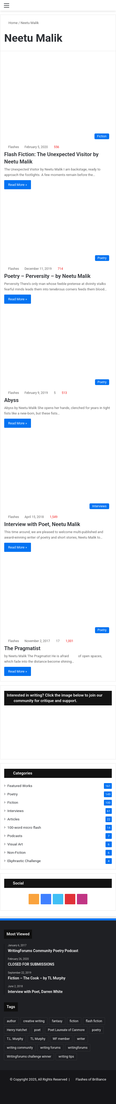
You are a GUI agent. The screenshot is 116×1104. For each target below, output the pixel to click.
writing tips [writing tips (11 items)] (66, 1056)
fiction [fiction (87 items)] (74, 1021)
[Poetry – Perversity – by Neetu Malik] (58, 228)
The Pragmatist (22, 648)
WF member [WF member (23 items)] (61, 1039)
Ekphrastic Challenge (24, 861)
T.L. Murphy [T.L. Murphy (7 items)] (15, 1039)
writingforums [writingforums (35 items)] (78, 1048)
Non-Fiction (16, 852)
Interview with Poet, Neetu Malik (42, 524)
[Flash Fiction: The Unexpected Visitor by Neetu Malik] (58, 102)
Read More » (17, 185)
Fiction (12, 802)
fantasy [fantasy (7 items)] (57, 1021)
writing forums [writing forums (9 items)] (50, 1048)
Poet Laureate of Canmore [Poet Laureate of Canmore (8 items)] (66, 1030)
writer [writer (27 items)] (81, 1039)
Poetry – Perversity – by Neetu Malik (47, 276)
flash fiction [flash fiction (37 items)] (94, 1021)
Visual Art (15, 844)
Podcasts (14, 836)
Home (11, 23)
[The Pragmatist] (58, 596)
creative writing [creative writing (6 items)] (34, 1021)
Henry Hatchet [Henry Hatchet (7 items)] (17, 1030)
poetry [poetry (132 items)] (96, 1030)
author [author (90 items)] (11, 1021)
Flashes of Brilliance (91, 1079)
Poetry (12, 794)
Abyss (11, 400)
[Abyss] (58, 347)
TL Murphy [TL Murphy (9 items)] (37, 1039)
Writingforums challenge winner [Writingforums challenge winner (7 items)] (29, 1056)
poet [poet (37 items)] (37, 1030)
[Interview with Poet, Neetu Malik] (58, 471)
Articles (13, 819)
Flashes (13, 147)
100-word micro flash (24, 827)
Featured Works (19, 786)
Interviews (15, 811)
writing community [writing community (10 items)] (20, 1048)
